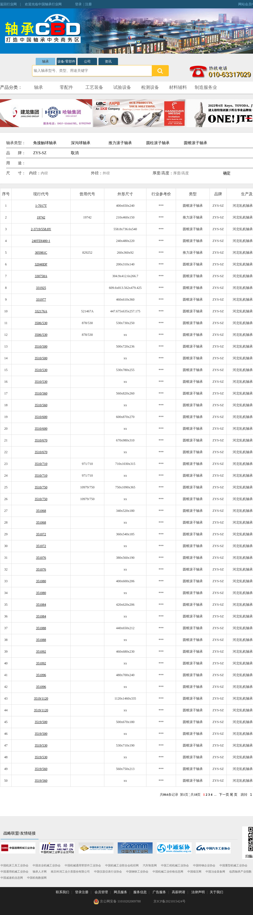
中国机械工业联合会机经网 (122, 865)
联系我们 (62, 892)
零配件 (66, 87)
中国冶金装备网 (215, 871)
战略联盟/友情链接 (19, 833)
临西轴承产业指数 (240, 871)
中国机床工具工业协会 (14, 865)
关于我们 (216, 892)
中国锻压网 (194, 871)
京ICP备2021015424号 (169, 901)
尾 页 (233, 795)
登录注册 (81, 892)
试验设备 (122, 87)
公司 (87, 61)
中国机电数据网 (37, 877)
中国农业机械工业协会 (47, 865)
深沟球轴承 (80, 143)
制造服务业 (206, 87)
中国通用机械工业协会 (14, 871)
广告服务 (159, 892)
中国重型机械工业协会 (233, 865)
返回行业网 (8, 4)
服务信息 (140, 892)
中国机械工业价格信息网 (168, 871)
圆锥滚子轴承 (195, 143)
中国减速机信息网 (12, 877)
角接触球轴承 (45, 143)
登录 (78, 4)
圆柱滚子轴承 (158, 143)
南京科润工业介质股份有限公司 (70, 871)
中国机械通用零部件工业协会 (83, 865)
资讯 (108, 61)
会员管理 (101, 892)
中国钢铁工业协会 (137, 871)
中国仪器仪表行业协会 (108, 871)
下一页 (224, 795)
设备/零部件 (66, 61)
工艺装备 (94, 87)
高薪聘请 (178, 892)
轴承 (45, 61)
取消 (75, 153)
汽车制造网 (150, 865)
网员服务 (120, 892)
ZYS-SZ (39, 153)
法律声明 (198, 892)
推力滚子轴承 (120, 143)
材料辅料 (178, 87)
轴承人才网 (40, 871)
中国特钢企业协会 (204, 865)
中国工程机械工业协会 (175, 865)
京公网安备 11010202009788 (117, 901)
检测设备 (150, 87)
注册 (88, 4)
